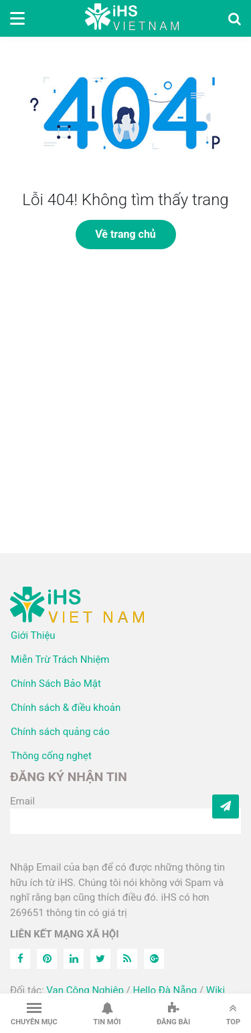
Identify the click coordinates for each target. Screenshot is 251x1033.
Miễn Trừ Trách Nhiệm (60, 659)
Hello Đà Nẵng (165, 990)
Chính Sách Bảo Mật (56, 684)
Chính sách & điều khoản (65, 708)
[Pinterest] (47, 959)
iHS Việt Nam (132, 18)
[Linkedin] (74, 959)
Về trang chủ (125, 234)
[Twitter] (100, 959)
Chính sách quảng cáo (60, 732)
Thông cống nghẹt (51, 756)
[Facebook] (20, 959)
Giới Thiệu (33, 635)
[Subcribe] (225, 806)
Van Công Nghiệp (85, 990)
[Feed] (127, 959)
